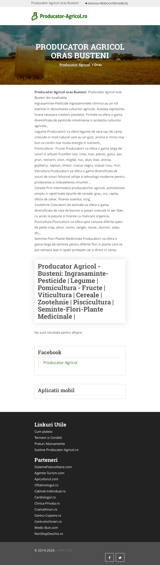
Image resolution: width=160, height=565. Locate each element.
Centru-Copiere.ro (47, 515)
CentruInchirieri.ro (48, 521)
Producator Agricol (74, 64)
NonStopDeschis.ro (48, 534)
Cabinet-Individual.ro (50, 491)
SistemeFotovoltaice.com (53, 467)
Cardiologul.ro (45, 497)
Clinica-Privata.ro (47, 503)
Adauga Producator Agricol (106, 3)
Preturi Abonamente (49, 444)
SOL (70, 550)
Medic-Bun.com (46, 527)
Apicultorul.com (46, 479)
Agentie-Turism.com (49, 473)
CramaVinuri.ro (45, 509)
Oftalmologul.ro (46, 485)
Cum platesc (43, 431)
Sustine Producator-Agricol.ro (56, 450)
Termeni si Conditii (48, 437)
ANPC (61, 550)
